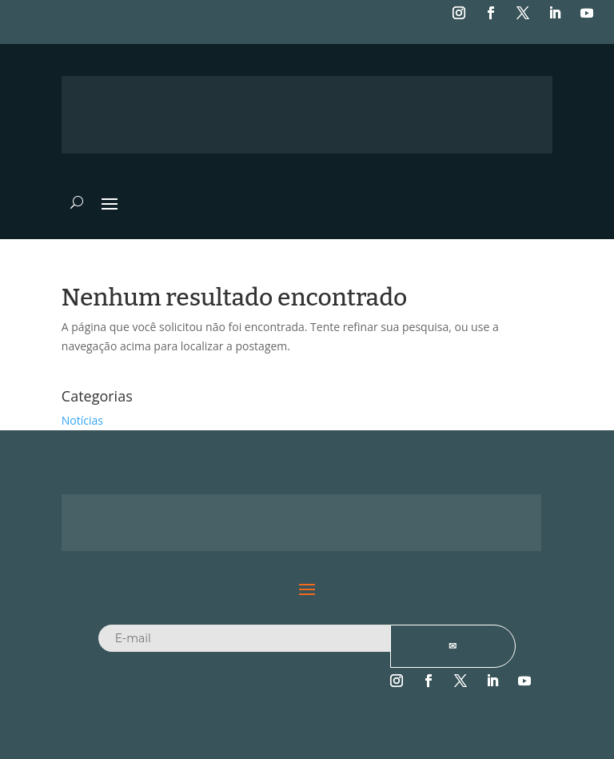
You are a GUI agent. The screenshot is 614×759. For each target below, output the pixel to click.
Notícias (82, 420)
